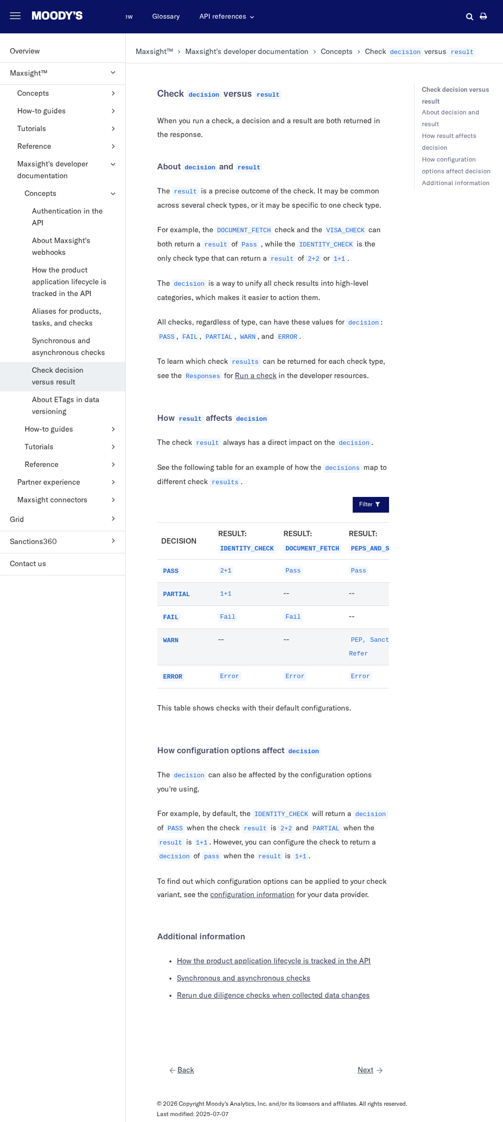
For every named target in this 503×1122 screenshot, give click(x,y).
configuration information (252, 895)
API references (222, 16)
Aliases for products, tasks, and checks (66, 317)
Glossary (166, 16)
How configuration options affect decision (456, 166)
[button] (470, 16)
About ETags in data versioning (65, 405)
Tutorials (67, 128)
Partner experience (67, 482)
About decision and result (450, 118)
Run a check (256, 376)
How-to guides (67, 111)
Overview (25, 51)
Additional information (456, 183)
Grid (64, 518)
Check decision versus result (58, 376)
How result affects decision (449, 142)
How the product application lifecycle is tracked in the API (69, 282)
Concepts (67, 93)
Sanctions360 (64, 540)
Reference (67, 146)
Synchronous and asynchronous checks (68, 346)
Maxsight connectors (67, 499)
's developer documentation (246, 51)
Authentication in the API (67, 217)
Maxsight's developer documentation (67, 169)
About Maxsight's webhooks (61, 246)
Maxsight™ (64, 72)
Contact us (28, 564)
